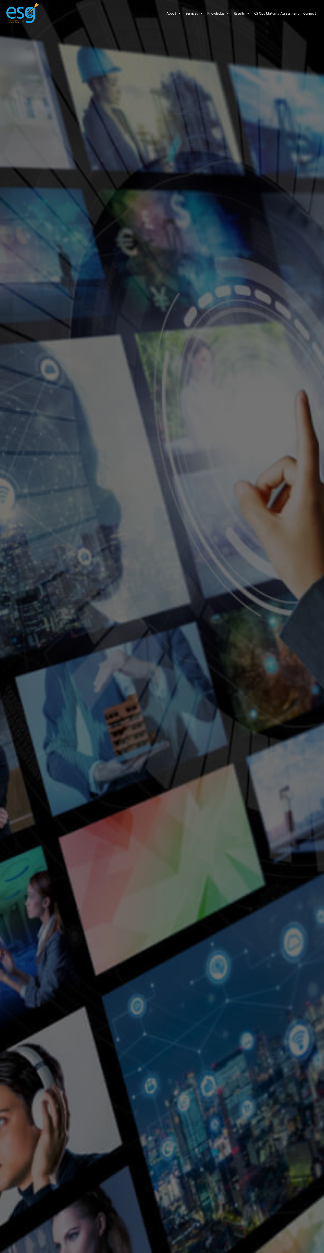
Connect (309, 13)
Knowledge (218, 13)
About (173, 13)
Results (242, 13)
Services (194, 13)
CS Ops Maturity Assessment (276, 13)
